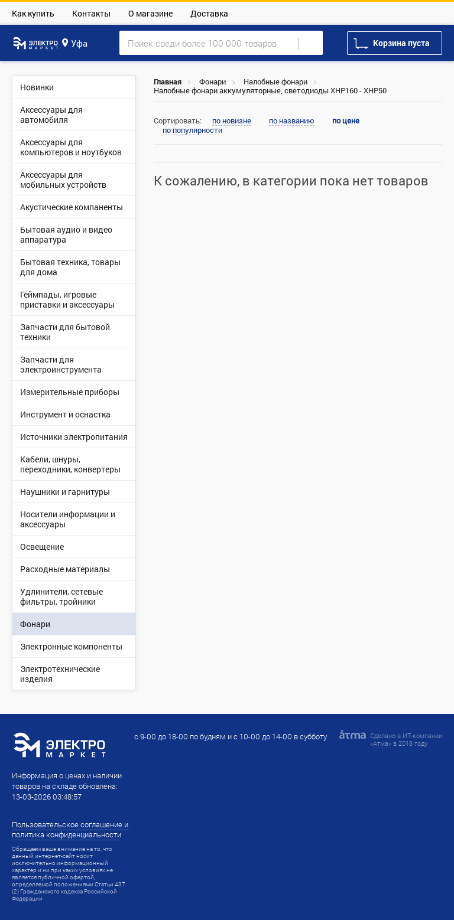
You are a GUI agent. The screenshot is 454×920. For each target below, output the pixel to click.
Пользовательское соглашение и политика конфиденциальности (70, 829)
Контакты (91, 13)
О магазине (150, 13)
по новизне (231, 121)
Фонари (212, 81)
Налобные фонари (275, 81)
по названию (291, 121)
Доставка (209, 13)
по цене (345, 120)
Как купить (33, 13)
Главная (167, 81)
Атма (380, 743)
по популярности (192, 130)
